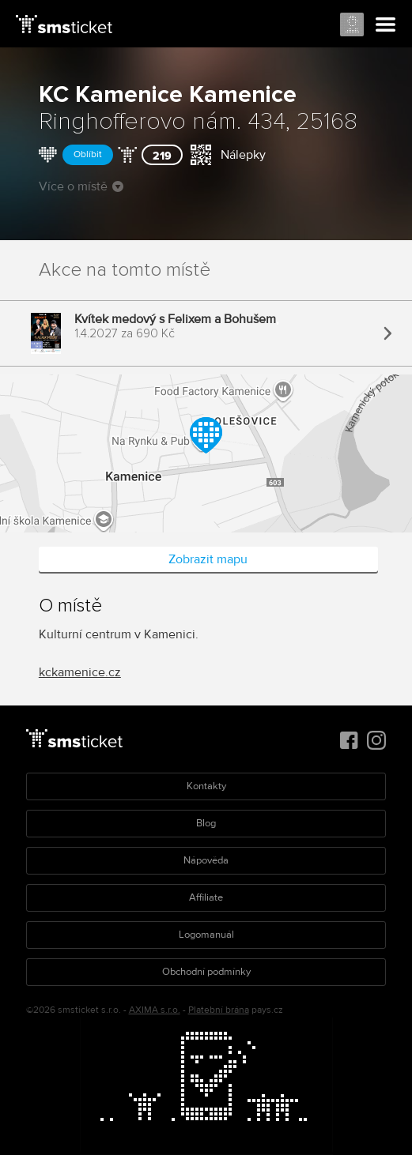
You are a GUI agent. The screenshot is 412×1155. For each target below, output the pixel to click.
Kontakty (206, 786)
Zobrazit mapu (208, 559)
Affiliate (206, 897)
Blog (206, 823)
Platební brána (218, 1010)
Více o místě (81, 186)
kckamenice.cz (80, 672)
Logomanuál (206, 934)
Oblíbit (88, 154)
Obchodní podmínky (206, 971)
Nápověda (206, 860)
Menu (386, 25)
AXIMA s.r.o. (154, 1010)
